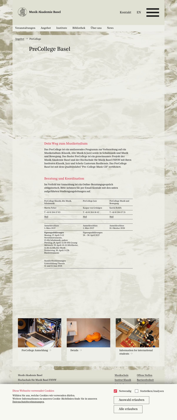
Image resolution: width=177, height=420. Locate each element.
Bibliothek (78, 28)
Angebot (46, 28)
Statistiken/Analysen (152, 391)
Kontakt (125, 12)
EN (139, 12)
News (110, 28)
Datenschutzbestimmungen (28, 402)
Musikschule (121, 375)
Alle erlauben (128, 409)
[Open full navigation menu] (152, 12)
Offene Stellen (144, 375)
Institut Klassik (123, 380)
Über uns (96, 28)
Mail (46, 217)
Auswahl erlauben (131, 400)
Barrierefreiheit (145, 380)
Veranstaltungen (25, 28)
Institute (61, 28)
